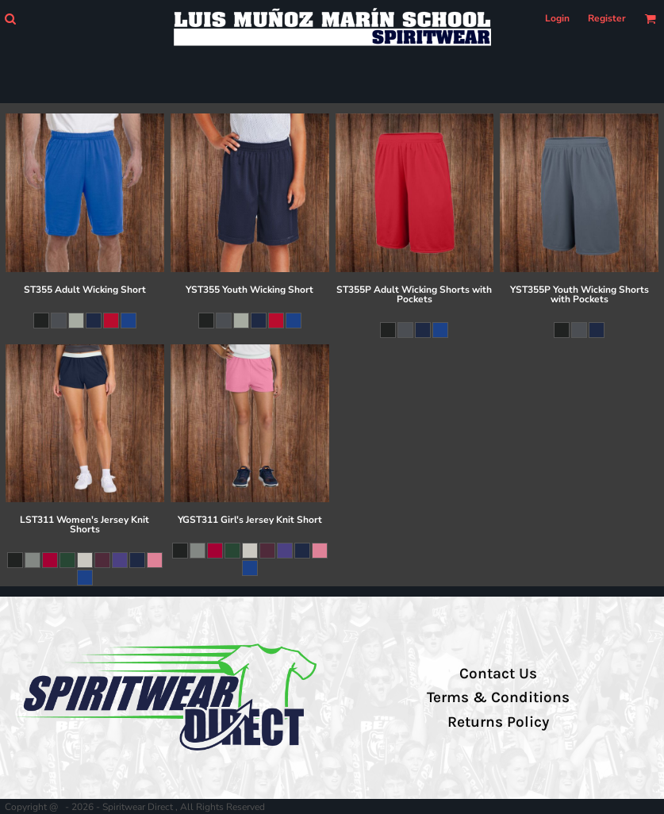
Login (557, 18)
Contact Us (498, 673)
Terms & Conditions (498, 697)
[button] (10, 19)
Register (607, 18)
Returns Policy (498, 722)
